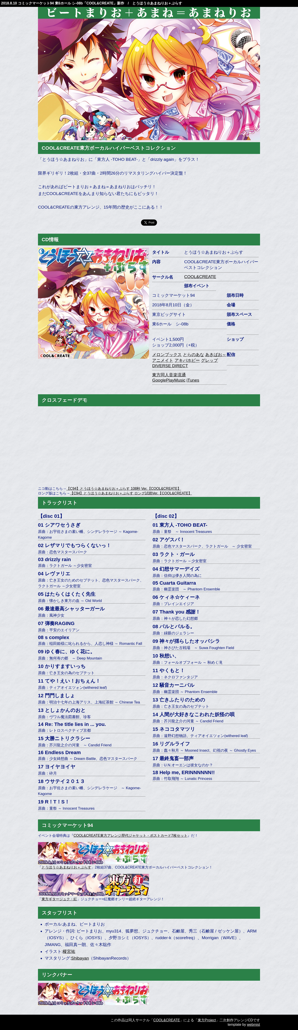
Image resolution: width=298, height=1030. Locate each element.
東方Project (207, 1020)
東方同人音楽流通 (169, 375)
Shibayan (80, 958)
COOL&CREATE (99, 3)
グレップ (209, 360)
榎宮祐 (69, 951)
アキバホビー (187, 360)
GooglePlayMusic (168, 380)
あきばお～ (215, 354)
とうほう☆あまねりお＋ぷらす (66, 867)
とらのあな (193, 354)
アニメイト (162, 360)
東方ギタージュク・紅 (59, 899)
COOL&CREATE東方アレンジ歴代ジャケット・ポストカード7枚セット (130, 835)
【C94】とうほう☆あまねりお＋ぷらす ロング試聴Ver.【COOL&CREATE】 (131, 493)
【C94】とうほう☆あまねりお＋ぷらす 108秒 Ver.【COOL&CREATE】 (123, 488)
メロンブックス (167, 354)
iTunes (193, 380)
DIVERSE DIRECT (170, 365)
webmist (253, 1024)
